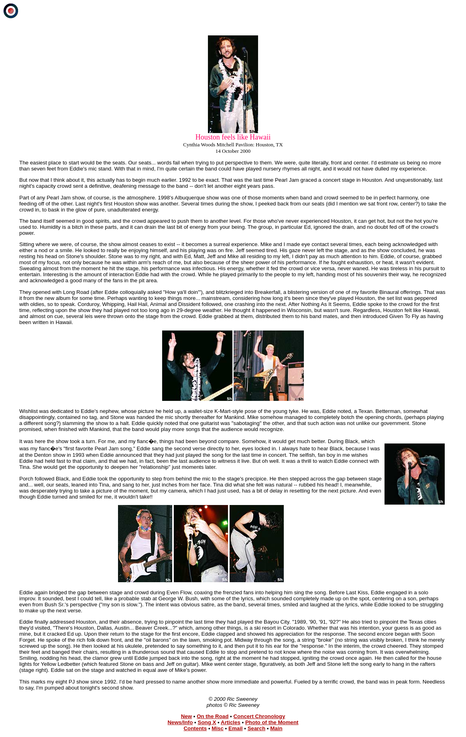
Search (256, 728)
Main (276, 728)
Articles (230, 722)
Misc (218, 728)
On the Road (212, 716)
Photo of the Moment (272, 722)
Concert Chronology (259, 716)
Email (235, 728)
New (186, 716)
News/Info (180, 722)
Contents (195, 728)
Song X (207, 722)
